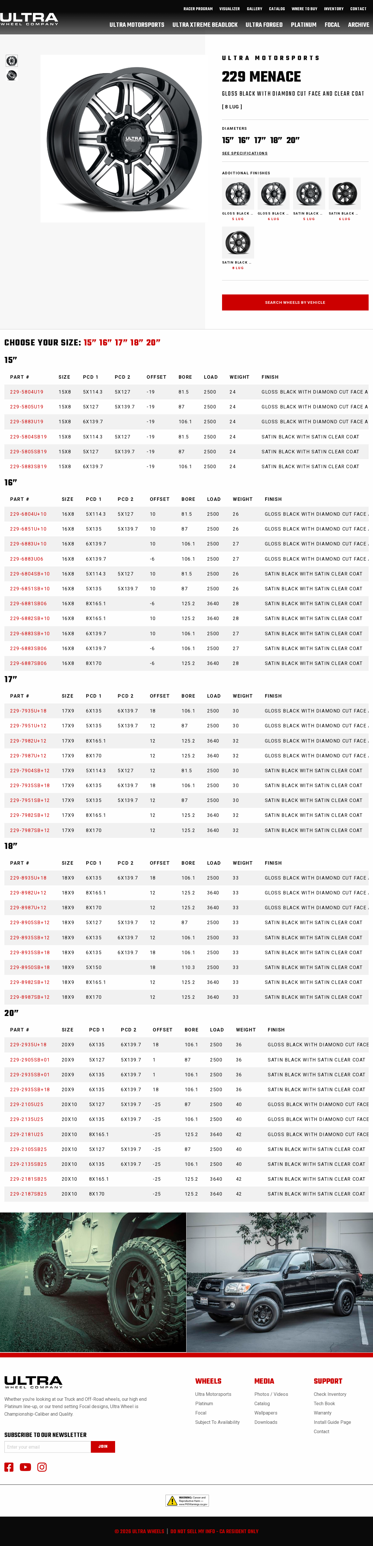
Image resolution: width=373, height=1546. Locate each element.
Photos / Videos (271, 1394)
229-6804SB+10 (30, 574)
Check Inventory (330, 1394)
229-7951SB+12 (30, 800)
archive (359, 31)
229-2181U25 (27, 1134)
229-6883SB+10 (30, 633)
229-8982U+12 (28, 893)
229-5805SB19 (28, 452)
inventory (334, 15)
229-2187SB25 (28, 1194)
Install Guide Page (332, 1422)
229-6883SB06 (28, 648)
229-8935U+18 (28, 878)
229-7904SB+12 (30, 770)
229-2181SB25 (28, 1179)
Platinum (204, 1403)
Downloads (265, 1422)
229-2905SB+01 (30, 1060)
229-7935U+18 (28, 711)
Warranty (323, 1413)
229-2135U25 (27, 1119)
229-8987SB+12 (30, 997)
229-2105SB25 (28, 1149)
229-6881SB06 (28, 603)
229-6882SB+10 (30, 618)
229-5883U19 (27, 421)
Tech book (324, 1403)
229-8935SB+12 (30, 937)
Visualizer (229, 15)
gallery (254, 15)
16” (105, 343)
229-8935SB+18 (30, 952)
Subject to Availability (217, 1422)
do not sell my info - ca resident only (214, 1532)
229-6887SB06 (28, 663)
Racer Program (198, 15)
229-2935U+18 (28, 1044)
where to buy (304, 15)
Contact (358, 15)
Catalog (262, 1403)
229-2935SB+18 (30, 1089)
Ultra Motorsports (213, 1394)
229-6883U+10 (28, 544)
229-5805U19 (27, 407)
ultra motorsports (137, 31)
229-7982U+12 (28, 741)
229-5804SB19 (28, 437)
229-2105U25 (27, 1104)
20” (153, 343)
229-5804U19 (27, 392)
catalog (277, 15)
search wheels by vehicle (295, 302)
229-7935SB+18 (30, 785)
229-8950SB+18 (30, 967)
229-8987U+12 (28, 907)
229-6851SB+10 (30, 589)
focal (332, 31)
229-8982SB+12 (30, 982)
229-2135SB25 (28, 1164)
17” (121, 343)
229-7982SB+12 (30, 815)
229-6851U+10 (28, 529)
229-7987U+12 (28, 756)
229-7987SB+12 (30, 830)
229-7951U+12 (28, 726)
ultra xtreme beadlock (205, 31)
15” (90, 343)
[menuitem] (198, 15)
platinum (303, 31)
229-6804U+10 (28, 514)
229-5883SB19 (28, 466)
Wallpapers (265, 1413)
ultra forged (264, 31)
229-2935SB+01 (30, 1075)
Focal (200, 1413)
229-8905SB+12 (30, 922)
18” (137, 343)
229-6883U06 (27, 559)
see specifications (245, 153)
